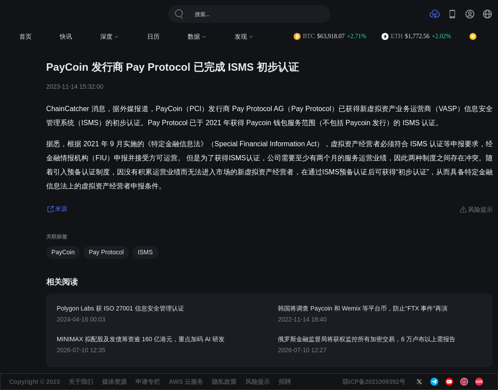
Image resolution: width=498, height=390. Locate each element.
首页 (25, 36)
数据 (197, 36)
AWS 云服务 (186, 381)
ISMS (145, 252)
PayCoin (63, 252)
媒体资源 (114, 381)
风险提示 (257, 381)
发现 (244, 36)
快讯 (66, 36)
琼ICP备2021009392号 (373, 381)
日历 (153, 36)
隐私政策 (224, 381)
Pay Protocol (106, 252)
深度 (109, 36)
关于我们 (81, 381)
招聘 (285, 381)
